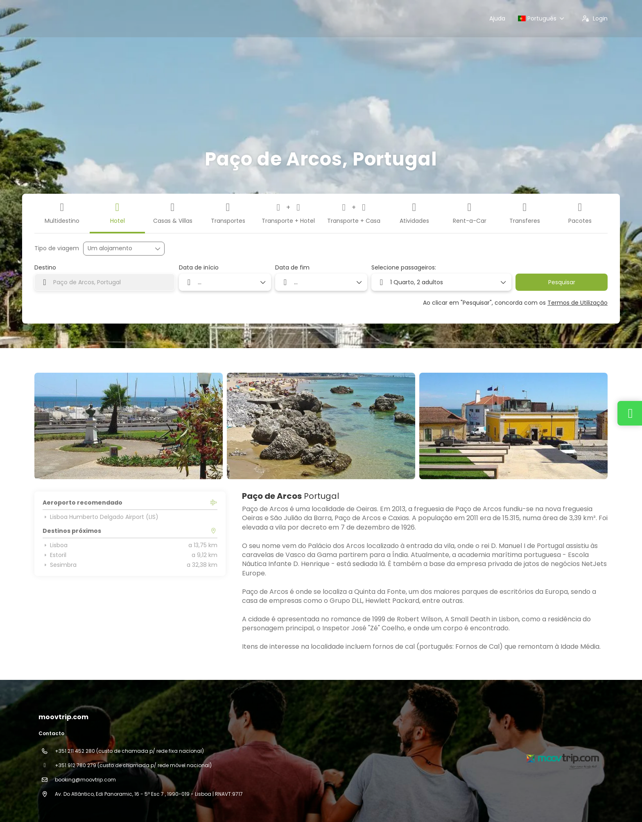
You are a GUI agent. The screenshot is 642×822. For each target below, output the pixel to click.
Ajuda (497, 18)
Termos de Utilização (577, 303)
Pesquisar (561, 282)
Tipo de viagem (56, 248)
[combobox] (104, 282)
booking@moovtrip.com (85, 779)
